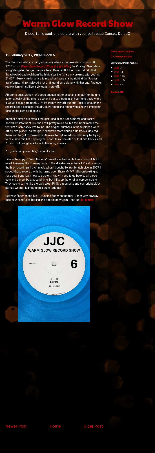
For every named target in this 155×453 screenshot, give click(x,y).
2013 (117, 84)
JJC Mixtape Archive (121, 56)
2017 (117, 72)
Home (55, 426)
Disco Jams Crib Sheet (122, 51)
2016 (117, 76)
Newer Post (15, 426)
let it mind (87, 200)
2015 (117, 80)
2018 (117, 67)
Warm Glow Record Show (77, 23)
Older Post (93, 426)
